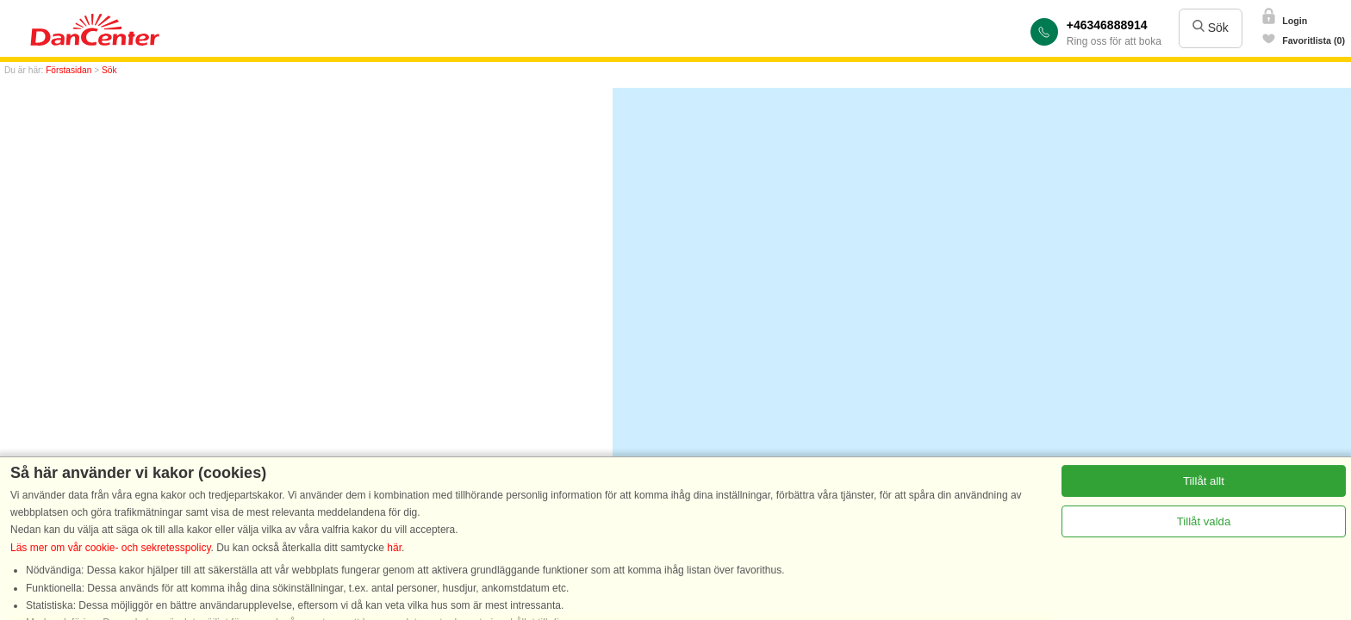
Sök (1210, 27)
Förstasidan (68, 70)
